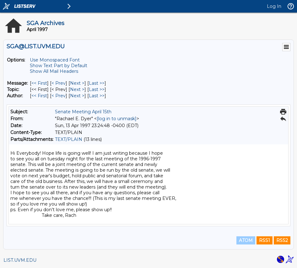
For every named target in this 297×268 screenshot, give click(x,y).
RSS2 (282, 240)
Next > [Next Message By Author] (77, 96)
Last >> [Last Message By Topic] (97, 89)
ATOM (246, 240)
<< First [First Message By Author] (39, 96)
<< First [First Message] (39, 83)
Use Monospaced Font (55, 60)
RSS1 (264, 240)
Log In (274, 6)
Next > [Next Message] (77, 83)
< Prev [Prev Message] (58, 83)
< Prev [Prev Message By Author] (58, 96)
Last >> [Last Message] (97, 83)
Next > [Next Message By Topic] (77, 89)
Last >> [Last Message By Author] (97, 96)
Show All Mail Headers (54, 71)
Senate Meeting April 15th (83, 112)
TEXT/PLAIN (68, 139)
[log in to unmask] (117, 118)
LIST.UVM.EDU (19, 260)
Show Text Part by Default (58, 65)
